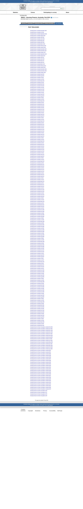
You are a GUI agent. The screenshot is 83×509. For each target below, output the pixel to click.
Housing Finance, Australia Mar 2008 (37, 244)
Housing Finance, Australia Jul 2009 (37, 218)
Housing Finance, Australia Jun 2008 (37, 239)
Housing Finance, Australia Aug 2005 (37, 296)
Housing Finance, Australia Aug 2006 (37, 276)
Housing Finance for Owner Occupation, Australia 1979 (40, 388)
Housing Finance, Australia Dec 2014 (37, 109)
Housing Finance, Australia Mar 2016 (37, 84)
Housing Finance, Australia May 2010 (37, 201)
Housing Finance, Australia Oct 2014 (37, 112)
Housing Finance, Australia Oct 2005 (37, 293)
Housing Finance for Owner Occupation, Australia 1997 (40, 358)
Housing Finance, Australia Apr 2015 (37, 102)
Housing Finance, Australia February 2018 (38, 45)
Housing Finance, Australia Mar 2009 (37, 224)
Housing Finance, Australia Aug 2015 (37, 95)
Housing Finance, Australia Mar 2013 (37, 144)
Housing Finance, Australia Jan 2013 (37, 147)
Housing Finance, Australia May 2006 (37, 281)
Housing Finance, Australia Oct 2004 (37, 313)
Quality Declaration (54, 17)
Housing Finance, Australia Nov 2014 (37, 110)
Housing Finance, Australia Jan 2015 (37, 107)
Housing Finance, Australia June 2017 (37, 59)
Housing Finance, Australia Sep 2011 (37, 174)
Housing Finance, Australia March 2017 (37, 64)
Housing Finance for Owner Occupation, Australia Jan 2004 (41, 328)
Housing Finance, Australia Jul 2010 (37, 198)
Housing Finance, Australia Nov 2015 (37, 90)
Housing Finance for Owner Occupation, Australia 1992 (40, 367)
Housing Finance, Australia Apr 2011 (37, 182)
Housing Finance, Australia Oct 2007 (37, 253)
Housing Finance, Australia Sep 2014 (37, 114)
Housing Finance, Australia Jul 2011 (37, 177)
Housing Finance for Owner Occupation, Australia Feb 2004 (41, 327)
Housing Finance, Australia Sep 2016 (37, 74)
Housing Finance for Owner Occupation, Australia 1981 (40, 385)
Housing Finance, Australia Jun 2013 (37, 139)
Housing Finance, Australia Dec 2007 (37, 249)
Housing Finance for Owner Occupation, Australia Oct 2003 (41, 333)
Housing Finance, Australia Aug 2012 (37, 156)
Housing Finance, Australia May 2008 (37, 241)
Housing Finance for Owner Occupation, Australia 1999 (40, 355)
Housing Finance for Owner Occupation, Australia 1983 (40, 382)
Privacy (45, 410)
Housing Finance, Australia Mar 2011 (37, 184)
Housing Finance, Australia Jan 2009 (37, 228)
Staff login (59, 410)
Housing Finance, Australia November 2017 (38, 50)
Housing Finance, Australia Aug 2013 (37, 136)
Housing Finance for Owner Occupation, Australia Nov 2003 (41, 332)
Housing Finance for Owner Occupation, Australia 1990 (40, 370)
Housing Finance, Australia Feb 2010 (37, 206)
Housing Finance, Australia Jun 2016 (37, 79)
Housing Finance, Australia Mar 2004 (37, 325)
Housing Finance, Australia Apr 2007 (37, 263)
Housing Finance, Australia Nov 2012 (37, 151)
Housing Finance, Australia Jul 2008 (37, 238)
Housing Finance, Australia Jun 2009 (37, 219)
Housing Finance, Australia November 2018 (38, 30)
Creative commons (23, 410)
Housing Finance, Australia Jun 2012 (37, 159)
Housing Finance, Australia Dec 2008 (37, 229)
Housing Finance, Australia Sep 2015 (37, 94)
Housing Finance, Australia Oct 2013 (37, 132)
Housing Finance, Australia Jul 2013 (37, 137)
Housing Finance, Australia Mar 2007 (37, 265)
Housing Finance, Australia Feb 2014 (37, 126)
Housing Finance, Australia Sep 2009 (37, 214)
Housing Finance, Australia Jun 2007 (37, 260)
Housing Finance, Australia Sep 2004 (37, 315)
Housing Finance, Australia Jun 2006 (37, 280)
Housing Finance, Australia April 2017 (37, 62)
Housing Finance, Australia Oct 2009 (37, 213)
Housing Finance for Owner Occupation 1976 (38, 394)
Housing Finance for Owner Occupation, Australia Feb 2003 (41, 347)
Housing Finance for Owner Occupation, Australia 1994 (40, 363)
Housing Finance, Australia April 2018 (37, 42)
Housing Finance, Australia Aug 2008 (37, 236)
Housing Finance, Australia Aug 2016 (37, 75)
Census (33, 12)
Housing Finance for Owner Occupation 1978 (38, 390)
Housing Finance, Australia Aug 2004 (37, 316)
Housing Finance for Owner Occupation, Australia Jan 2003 (41, 348)
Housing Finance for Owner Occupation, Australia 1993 (40, 365)
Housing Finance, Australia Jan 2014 (37, 127)
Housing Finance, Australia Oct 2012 (37, 152)
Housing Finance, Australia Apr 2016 (37, 82)
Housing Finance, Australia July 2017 (37, 57)
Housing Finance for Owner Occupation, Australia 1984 (40, 380)
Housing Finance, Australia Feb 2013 (37, 146)
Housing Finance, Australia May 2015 (37, 100)
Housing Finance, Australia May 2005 (37, 301)
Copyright (30, 410)
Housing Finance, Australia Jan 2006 (37, 288)
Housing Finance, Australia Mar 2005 (37, 305)
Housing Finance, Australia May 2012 (37, 161)
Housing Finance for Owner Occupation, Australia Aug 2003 (41, 337)
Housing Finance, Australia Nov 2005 (37, 291)
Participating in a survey (50, 12)
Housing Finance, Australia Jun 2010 (37, 199)
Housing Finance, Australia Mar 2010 (37, 204)
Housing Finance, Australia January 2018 (38, 47)
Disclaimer (37, 410)
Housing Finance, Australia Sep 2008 (37, 234)
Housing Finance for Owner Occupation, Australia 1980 (40, 387)
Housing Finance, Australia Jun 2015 (37, 99)
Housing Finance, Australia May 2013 (37, 141)
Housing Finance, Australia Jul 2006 (37, 278)
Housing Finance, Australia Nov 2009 (37, 211)
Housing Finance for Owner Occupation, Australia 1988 (40, 373)
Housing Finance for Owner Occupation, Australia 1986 (40, 377)
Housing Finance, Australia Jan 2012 (37, 167)
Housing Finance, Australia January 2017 (38, 67)
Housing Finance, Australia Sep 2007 (37, 255)
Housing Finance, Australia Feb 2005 (37, 306)
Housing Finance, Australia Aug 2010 (37, 196)
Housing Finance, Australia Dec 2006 (37, 270)
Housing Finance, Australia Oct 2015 (37, 92)
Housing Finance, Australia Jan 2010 (37, 208)
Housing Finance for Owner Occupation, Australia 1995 (40, 362)
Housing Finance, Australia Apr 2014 (37, 122)
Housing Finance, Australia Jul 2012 (37, 157)
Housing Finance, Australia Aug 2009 (37, 216)
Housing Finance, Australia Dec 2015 (37, 89)
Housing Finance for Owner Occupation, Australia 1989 (40, 372)
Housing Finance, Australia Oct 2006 (37, 273)
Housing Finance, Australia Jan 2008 (37, 248)
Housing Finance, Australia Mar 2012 (37, 164)
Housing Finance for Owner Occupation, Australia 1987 (40, 375)
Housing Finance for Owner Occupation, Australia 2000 (40, 353)
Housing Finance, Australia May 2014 (37, 121)
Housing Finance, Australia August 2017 (37, 55)
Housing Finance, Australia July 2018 (37, 37)
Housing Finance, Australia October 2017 (38, 52)
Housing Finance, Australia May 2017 (37, 60)
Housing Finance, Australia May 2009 (37, 221)
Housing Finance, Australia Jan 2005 (37, 308)
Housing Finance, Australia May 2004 (37, 321)
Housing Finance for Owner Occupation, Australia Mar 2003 (41, 345)
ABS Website (50, 1)
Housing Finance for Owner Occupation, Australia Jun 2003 (41, 340)
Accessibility (52, 410)
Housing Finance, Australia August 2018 (37, 35)
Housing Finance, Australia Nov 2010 (37, 191)
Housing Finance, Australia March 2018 (37, 43)
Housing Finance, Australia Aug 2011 (37, 176)
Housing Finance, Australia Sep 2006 (37, 275)
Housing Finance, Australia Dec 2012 (37, 149)
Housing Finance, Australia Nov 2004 (37, 311)
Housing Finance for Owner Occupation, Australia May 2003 (41, 342)
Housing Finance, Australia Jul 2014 (37, 117)
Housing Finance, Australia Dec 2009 (37, 209)
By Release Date (23, 15)
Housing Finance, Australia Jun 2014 (37, 119)
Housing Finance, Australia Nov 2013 (37, 131)
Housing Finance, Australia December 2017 (38, 49)
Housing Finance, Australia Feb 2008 (37, 246)
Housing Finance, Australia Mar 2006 (37, 285)
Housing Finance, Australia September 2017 (38, 54)
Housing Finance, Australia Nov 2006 (37, 271)
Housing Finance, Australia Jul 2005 (37, 298)
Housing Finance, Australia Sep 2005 (37, 295)
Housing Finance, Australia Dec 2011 (37, 169)
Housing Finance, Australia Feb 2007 (37, 266)
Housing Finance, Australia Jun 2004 (37, 320)
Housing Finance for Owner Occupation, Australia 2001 (40, 352)
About (67, 12)
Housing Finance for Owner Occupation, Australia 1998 (40, 357)
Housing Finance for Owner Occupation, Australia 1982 (40, 383)
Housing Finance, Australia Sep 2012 (37, 154)
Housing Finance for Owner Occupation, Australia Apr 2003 (41, 343)
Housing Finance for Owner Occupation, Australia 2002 (40, 350)
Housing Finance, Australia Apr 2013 (37, 142)
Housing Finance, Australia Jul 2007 (37, 258)
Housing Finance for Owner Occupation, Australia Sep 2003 (41, 335)
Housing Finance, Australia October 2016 (38, 72)
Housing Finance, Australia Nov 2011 (37, 171)
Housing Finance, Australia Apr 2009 (37, 223)
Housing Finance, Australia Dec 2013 (37, 129)
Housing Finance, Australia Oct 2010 (37, 193)
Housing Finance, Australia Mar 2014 (37, 124)
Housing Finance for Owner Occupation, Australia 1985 (40, 378)
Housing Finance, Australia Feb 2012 (37, 166)
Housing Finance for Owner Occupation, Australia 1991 (40, 368)
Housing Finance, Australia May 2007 (37, 261)
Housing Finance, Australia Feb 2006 (37, 286)
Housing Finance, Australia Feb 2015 (37, 105)
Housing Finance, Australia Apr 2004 (37, 323)
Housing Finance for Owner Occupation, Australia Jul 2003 (41, 338)
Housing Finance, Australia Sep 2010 (37, 194)
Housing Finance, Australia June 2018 (37, 38)
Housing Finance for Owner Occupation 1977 (38, 392)
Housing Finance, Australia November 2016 (38, 70)
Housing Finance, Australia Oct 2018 (37, 32)
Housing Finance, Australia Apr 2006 (37, 283)
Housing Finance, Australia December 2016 (38, 69)
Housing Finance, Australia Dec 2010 (37, 189)
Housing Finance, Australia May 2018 (37, 40)
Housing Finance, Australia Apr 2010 (37, 203)
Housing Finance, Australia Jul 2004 (37, 318)
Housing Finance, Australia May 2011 (37, 181)
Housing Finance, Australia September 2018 (38, 33)
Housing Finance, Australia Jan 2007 (37, 268)
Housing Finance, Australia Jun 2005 (37, 300)
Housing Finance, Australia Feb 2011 (37, 186)
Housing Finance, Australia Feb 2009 (37, 226)
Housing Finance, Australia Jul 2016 (37, 77)
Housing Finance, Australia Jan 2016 (37, 87)
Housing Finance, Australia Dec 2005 (37, 290)
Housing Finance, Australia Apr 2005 (37, 303)
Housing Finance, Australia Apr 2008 (37, 243)
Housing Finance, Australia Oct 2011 (37, 172)
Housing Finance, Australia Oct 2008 (37, 233)
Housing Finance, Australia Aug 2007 (37, 256)
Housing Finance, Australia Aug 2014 (37, 115)
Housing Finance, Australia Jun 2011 (37, 179)
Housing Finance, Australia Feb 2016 (37, 85)
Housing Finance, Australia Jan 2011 (37, 188)
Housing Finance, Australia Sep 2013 (37, 134)
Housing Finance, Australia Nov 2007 (37, 251)
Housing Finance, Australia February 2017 (38, 65)
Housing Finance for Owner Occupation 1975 (38, 395)
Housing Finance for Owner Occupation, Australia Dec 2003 (41, 330)
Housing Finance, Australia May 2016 (37, 80)
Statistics (15, 12)
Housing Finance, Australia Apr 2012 (37, 162)
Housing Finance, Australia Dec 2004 (37, 310)
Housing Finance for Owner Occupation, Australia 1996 (40, 360)
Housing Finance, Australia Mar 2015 (37, 104)
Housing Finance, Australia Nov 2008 (37, 231)
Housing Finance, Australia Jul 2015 (37, 97)
